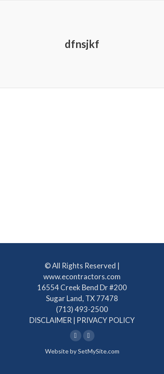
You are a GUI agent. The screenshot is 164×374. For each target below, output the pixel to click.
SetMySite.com (98, 351)
